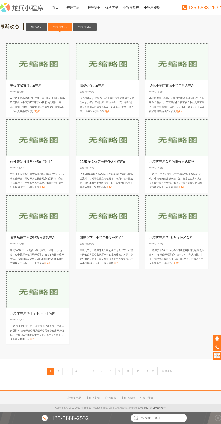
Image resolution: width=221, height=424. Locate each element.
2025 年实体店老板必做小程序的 (103, 161)
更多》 (38, 111)
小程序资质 (152, 7)
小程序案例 (92, 7)
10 (128, 371)
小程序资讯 (60, 28)
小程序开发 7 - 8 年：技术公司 (171, 237)
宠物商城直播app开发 (25, 85)
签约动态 (36, 27)
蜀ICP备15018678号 (155, 407)
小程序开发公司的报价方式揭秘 (171, 161)
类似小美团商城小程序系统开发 (171, 85)
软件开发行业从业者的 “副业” (31, 161)
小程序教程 (131, 7)
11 (138, 371)
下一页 (150, 371)
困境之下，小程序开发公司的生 (102, 237)
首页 (55, 7)
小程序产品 (71, 7)
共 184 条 (167, 371)
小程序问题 (85, 27)
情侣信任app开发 (92, 85)
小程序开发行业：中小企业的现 (32, 313)
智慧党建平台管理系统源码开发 (32, 237)
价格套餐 (111, 7)
